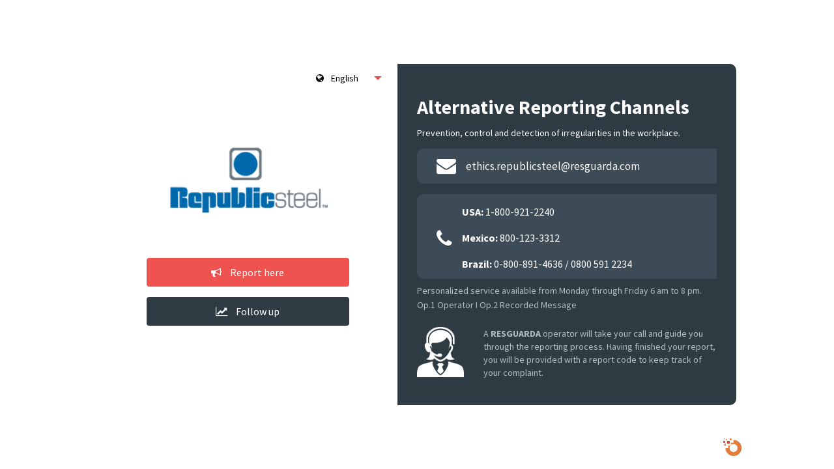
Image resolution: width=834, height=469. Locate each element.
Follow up (248, 311)
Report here (247, 272)
